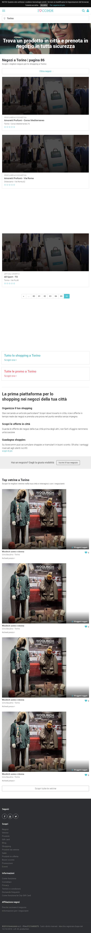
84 (56, 296)
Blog (4, 842)
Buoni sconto (8, 859)
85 (61, 296)
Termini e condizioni (11, 888)
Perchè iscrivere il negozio (14, 907)
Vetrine (5, 832)
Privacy (5, 885)
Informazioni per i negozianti (15, 910)
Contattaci (7, 882)
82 (45, 296)
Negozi (5, 829)
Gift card (6, 839)
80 (34, 296)
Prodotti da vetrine (10, 849)
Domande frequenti (11, 892)
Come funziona (9, 878)
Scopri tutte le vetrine (45, 788)
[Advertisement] (45, 211)
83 (50, 296)
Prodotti (6, 836)
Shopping (6, 846)
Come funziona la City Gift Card (16, 895)
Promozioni (7, 863)
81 (39, 296)
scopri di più (7, 451)
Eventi (5, 866)
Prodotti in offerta (10, 856)
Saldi (4, 853)
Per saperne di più (57, 5)
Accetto (44, 5)
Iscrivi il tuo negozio (68, 462)
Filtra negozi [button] (45, 71)
